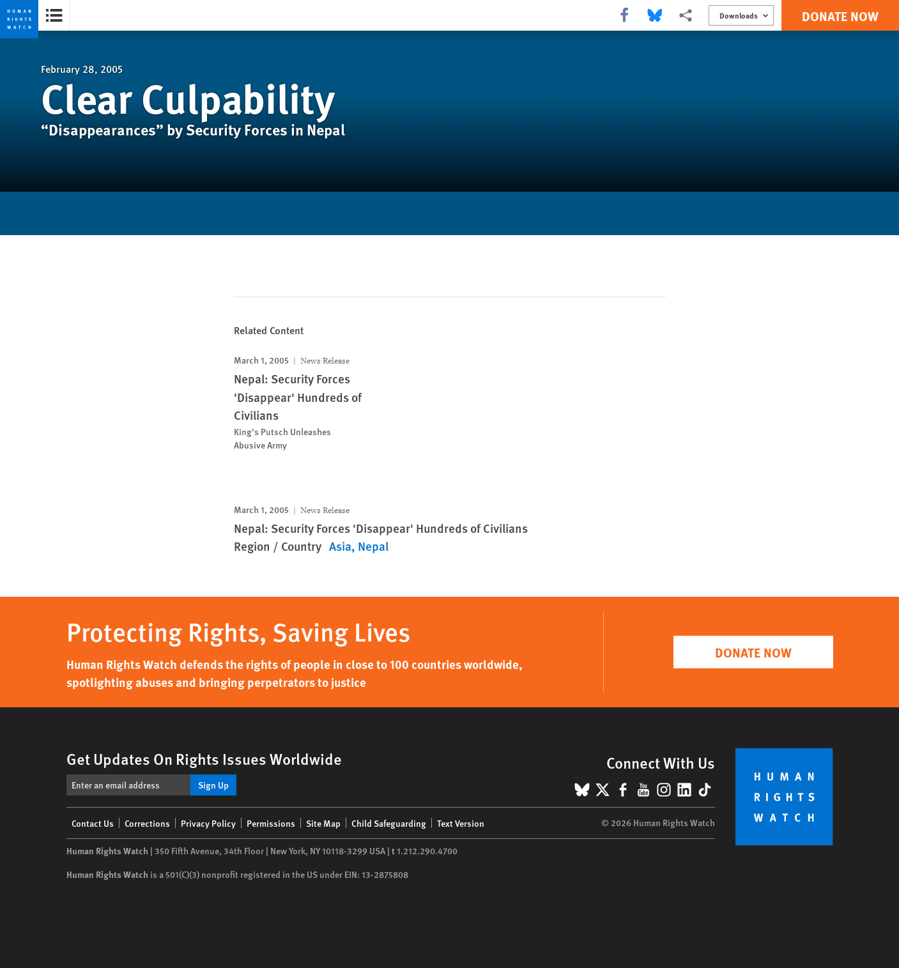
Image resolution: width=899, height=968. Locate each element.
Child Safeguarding (388, 823)
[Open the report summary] (54, 15)
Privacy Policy (208, 823)
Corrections (147, 823)
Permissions (271, 823)
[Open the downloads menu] (741, 15)
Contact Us (93, 823)
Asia (340, 546)
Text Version (460, 823)
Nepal (373, 546)
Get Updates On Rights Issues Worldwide (204, 758)
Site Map (323, 823)
